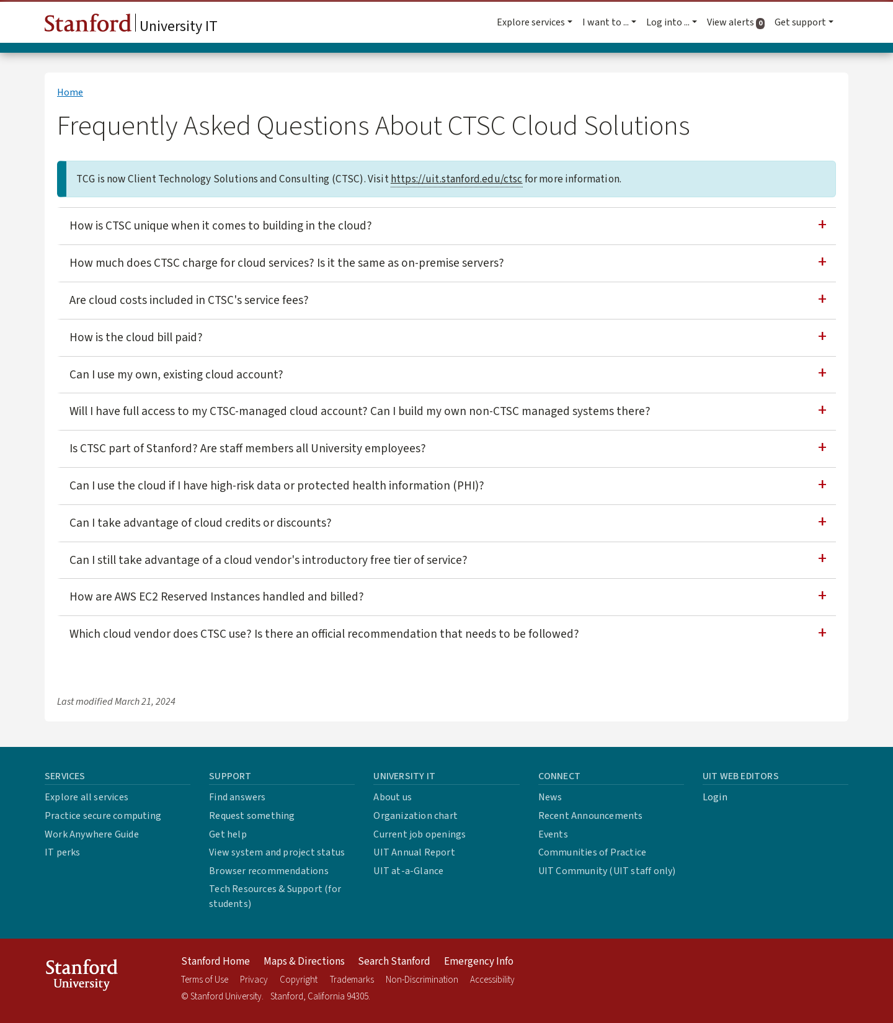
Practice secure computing (103, 816)
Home (70, 92)
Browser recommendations (269, 871)
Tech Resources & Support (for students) (275, 896)
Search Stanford (394, 961)
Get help (228, 834)
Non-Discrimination (422, 979)
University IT (131, 25)
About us (392, 797)
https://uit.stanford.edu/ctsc (457, 179)
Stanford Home (215, 961)
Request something (252, 816)
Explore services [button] (531, 22)
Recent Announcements (590, 816)
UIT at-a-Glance (408, 871)
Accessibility (492, 979)
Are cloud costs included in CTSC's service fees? (189, 300)
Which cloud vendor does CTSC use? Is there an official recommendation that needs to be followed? (324, 634)
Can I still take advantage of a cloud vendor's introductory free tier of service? (268, 560)
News (550, 797)
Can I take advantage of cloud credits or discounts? (200, 523)
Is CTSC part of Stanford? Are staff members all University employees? (247, 448)
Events (553, 834)
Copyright (299, 979)
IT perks (63, 852)
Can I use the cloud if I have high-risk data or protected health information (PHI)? (276, 485)
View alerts (738, 22)
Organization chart (415, 816)
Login (715, 797)
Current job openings (419, 834)
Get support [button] (800, 22)
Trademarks (352, 979)
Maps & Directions (304, 961)
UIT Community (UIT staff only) (607, 871)
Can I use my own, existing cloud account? (176, 374)
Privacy (254, 979)
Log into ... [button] (668, 22)
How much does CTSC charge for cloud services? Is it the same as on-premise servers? (286, 263)
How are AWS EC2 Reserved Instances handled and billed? (216, 596)
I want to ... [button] (605, 22)
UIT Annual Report (414, 852)
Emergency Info (478, 961)
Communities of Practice (592, 852)
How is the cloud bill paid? (136, 337)
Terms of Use (204, 979)
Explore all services (86, 797)
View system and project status (277, 852)
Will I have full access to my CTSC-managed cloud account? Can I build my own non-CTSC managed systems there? (360, 411)
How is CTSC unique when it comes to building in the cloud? (220, 226)
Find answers (237, 797)
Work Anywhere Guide (92, 834)
